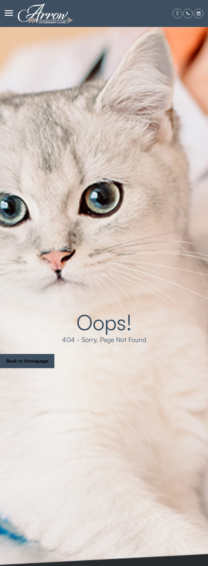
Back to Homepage (27, 361)
